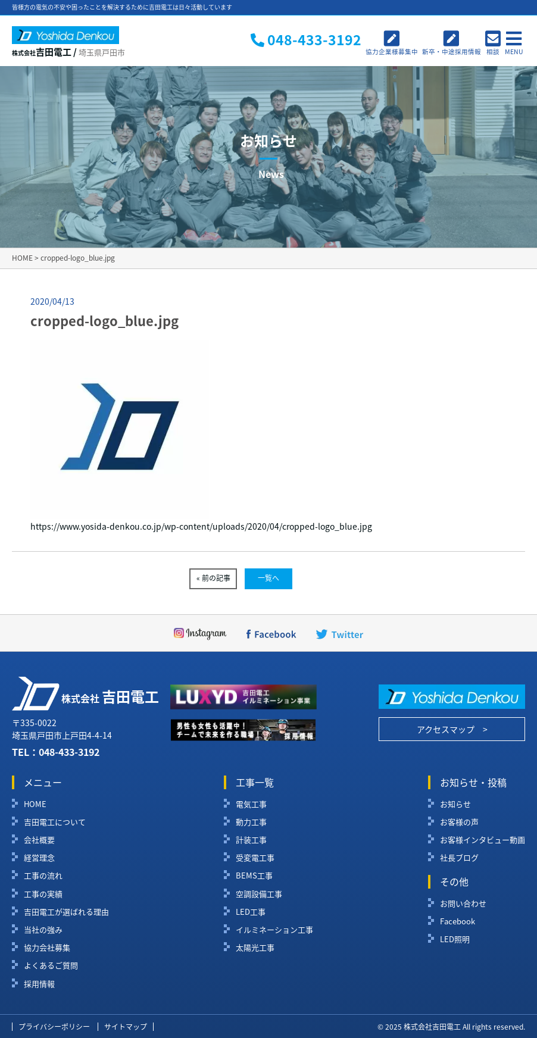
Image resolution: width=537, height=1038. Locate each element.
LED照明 (455, 939)
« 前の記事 (213, 578)
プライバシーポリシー (54, 1026)
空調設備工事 (259, 894)
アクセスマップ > (452, 729)
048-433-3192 (69, 752)
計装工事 (251, 839)
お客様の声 (459, 822)
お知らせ (455, 804)
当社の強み (43, 929)
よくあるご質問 (51, 965)
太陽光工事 (255, 947)
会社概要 (39, 839)
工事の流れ (43, 875)
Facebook (457, 921)
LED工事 (251, 911)
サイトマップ (125, 1026)
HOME (35, 804)
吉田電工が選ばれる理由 (66, 911)
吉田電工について (55, 822)
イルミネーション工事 (274, 929)
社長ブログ (459, 857)
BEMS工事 (254, 875)
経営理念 (39, 857)
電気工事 (251, 804)
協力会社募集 (47, 947)
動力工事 (251, 822)
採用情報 (39, 983)
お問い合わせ (463, 903)
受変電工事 (255, 857)
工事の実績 (43, 894)
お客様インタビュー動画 (482, 839)
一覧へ (268, 578)
